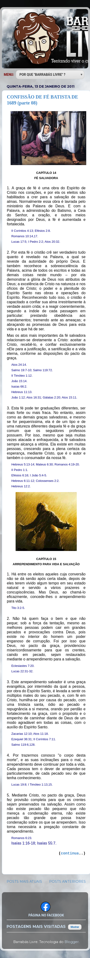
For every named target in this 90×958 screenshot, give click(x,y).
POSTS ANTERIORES (67, 881)
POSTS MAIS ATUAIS (24, 881)
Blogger (71, 942)
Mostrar (75, 927)
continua (70, 853)
